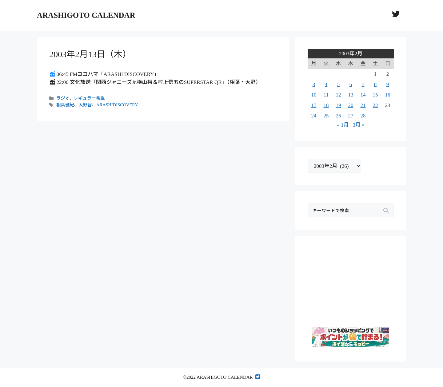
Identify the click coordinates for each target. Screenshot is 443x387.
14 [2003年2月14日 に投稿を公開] (363, 95)
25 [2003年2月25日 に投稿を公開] (326, 116)
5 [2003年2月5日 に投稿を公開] (338, 84)
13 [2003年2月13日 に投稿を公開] (350, 95)
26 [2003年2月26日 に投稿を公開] (338, 116)
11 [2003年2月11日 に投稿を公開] (326, 95)
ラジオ (62, 98)
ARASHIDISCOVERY (117, 104)
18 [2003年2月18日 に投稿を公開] (326, 105)
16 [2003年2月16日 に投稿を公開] (387, 95)
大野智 (85, 104)
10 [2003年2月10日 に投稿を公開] (314, 95)
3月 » (358, 125)
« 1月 (343, 125)
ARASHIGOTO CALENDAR (86, 15)
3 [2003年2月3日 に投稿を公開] (314, 84)
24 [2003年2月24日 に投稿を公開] (314, 116)
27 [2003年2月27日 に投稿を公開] (350, 116)
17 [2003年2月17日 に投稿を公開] (314, 105)
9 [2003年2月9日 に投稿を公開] (387, 84)
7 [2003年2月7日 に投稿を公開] (363, 84)
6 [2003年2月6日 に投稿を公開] (350, 84)
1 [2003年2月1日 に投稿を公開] (375, 74)
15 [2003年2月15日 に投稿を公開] (375, 95)
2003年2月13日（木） (90, 54)
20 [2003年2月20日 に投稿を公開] (350, 105)
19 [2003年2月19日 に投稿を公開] (338, 105)
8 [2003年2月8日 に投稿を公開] (375, 84)
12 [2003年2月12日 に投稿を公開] (338, 95)
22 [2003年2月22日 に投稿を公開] (375, 105)
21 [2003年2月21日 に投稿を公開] (363, 105)
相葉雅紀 (65, 104)
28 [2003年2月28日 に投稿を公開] (363, 116)
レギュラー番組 (89, 98)
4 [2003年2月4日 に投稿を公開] (326, 84)
